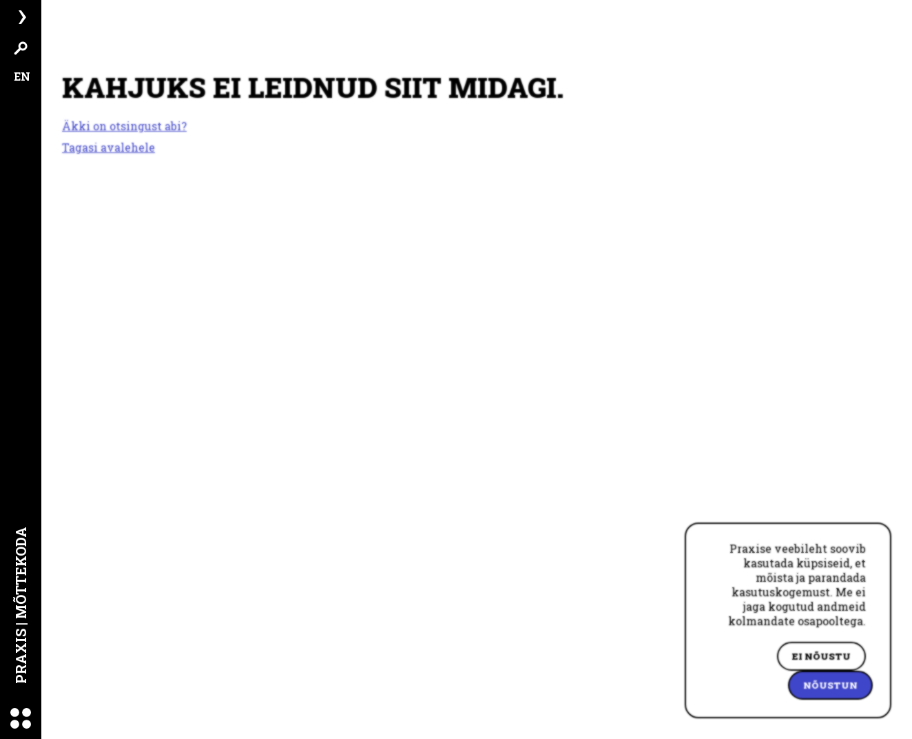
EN (22, 76)
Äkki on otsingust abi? (124, 126)
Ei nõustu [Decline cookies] (821, 656)
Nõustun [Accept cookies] (830, 685)
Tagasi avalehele (108, 147)
